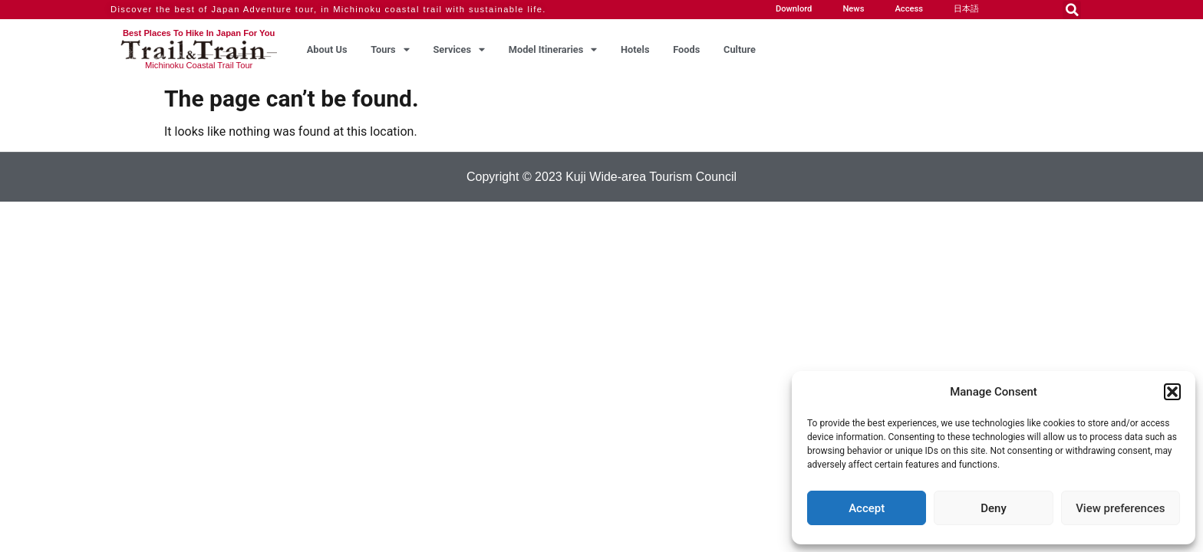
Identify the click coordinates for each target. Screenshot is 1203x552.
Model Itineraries (553, 50)
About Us (327, 49)
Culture (739, 49)
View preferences (1120, 508)
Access (909, 9)
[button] (1172, 391)
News (853, 9)
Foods (686, 49)
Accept (867, 508)
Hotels (635, 49)
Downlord (794, 9)
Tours (390, 50)
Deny (994, 508)
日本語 (966, 9)
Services (459, 50)
